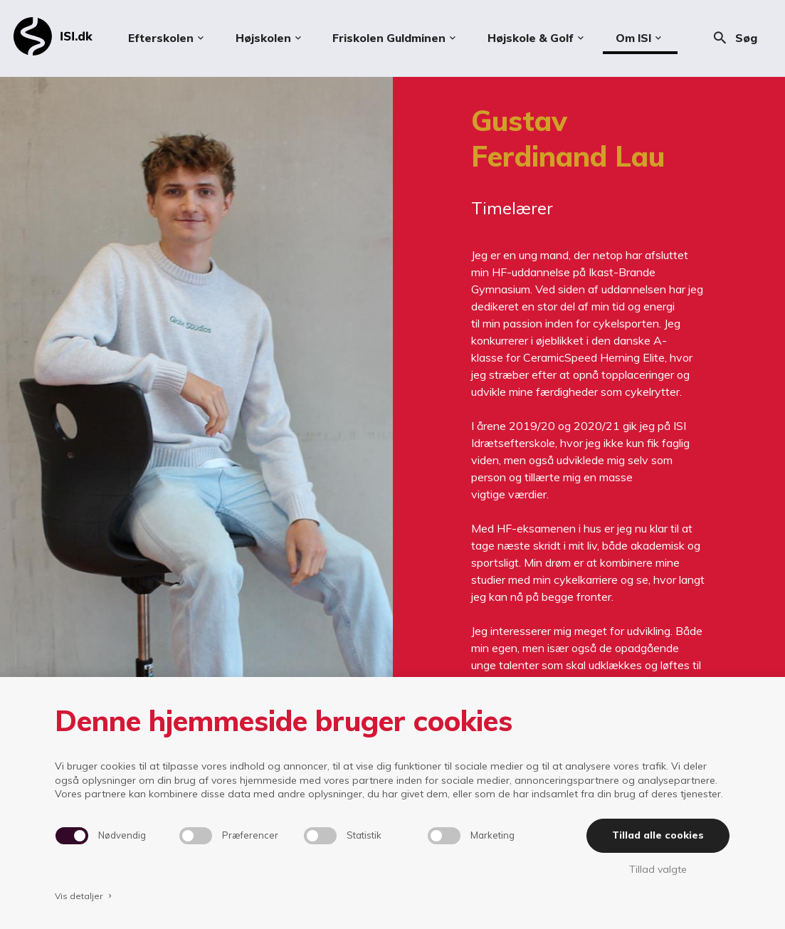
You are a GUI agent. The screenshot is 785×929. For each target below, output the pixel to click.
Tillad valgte (658, 869)
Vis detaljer (85, 896)
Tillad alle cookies (658, 835)
